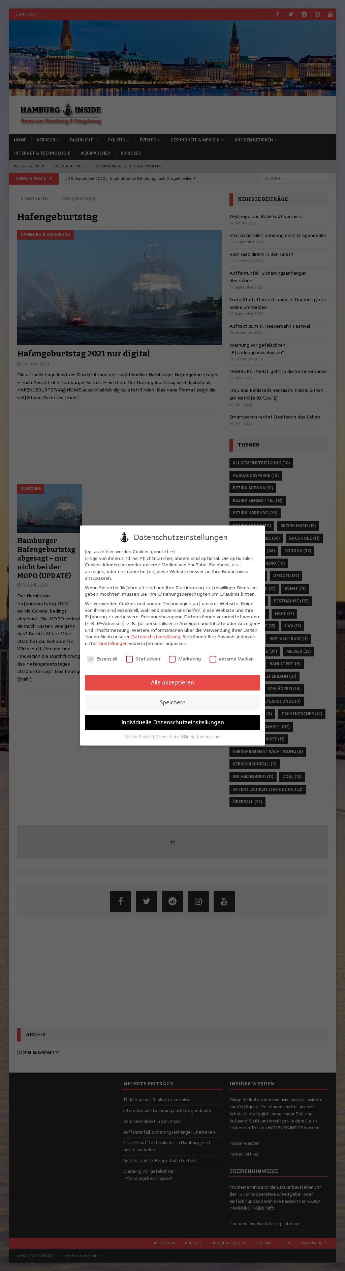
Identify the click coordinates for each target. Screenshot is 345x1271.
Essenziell (102, 659)
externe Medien (232, 659)
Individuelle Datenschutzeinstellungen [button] (172, 722)
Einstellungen (113, 643)
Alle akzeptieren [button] (172, 682)
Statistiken (143, 659)
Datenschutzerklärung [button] (176, 737)
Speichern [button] (173, 702)
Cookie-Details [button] (138, 737)
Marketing (185, 659)
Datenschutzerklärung (155, 636)
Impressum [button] (210, 737)
